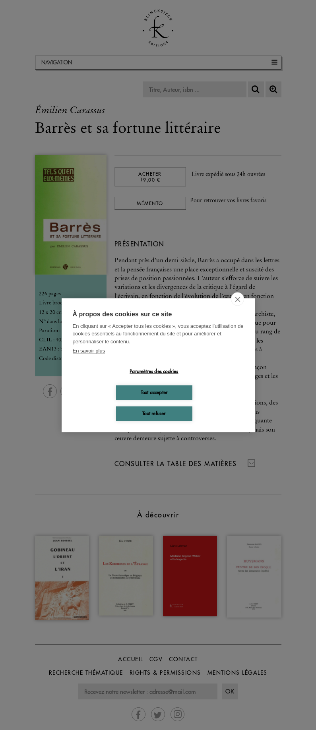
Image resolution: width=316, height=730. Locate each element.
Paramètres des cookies (154, 371)
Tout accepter (154, 392)
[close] (237, 299)
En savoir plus (89, 351)
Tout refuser (153, 413)
